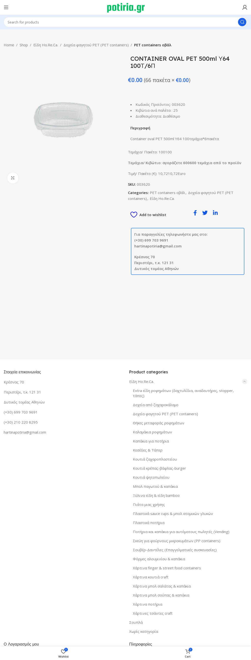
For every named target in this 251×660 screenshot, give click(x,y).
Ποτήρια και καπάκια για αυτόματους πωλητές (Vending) (181, 531)
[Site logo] (125, 6)
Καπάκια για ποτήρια (151, 441)
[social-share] (195, 212)
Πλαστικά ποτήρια (148, 522)
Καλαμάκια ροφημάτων (152, 431)
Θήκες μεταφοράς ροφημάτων (158, 422)
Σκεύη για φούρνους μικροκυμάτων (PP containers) (176, 540)
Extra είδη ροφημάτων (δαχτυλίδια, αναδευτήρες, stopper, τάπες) (183, 393)
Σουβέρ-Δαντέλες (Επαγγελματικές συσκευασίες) (175, 549)
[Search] (125, 22)
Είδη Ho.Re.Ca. (45, 44)
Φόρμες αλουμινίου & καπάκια (159, 558)
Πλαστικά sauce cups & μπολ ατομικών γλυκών (173, 513)
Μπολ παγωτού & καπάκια (155, 486)
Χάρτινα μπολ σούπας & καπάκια (161, 595)
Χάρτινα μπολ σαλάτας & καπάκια (162, 586)
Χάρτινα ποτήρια (147, 604)
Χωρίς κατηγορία (143, 631)
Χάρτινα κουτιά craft (150, 576)
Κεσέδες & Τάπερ (148, 450)
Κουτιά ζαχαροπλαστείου (155, 459)
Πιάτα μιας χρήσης (149, 504)
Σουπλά (136, 622)
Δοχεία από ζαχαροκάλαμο (155, 404)
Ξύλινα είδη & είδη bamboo (156, 495)
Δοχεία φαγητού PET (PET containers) (96, 44)
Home (9, 44)
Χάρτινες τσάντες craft (153, 613)
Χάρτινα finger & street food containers (167, 567)
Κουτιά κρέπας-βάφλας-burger (159, 468)
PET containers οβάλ (152, 44)
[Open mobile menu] (6, 7)
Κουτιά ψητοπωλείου (151, 477)
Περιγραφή (140, 127)
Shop (24, 44)
